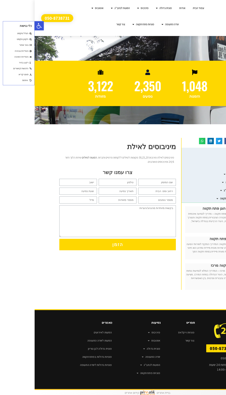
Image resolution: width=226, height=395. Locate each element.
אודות (148, 8)
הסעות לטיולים (54, 157)
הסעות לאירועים (68, 332)
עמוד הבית (164, 8)
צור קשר (86, 24)
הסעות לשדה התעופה (65, 340)
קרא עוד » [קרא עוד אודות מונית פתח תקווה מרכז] (204, 287)
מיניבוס (108, 8)
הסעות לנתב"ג (85, 8)
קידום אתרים (97, 393)
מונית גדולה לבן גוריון (65, 349)
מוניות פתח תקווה (109, 24)
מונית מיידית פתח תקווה (192, 239)
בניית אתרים (129, 393)
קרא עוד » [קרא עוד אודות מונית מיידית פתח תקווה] (204, 257)
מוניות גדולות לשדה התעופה (61, 365)
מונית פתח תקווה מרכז (193, 265)
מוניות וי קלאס (152, 332)
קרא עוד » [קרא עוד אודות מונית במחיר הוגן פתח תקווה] (204, 230)
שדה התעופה (135, 24)
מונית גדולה (129, 8)
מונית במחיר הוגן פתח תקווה (189, 208)
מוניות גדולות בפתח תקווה (62, 357)
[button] (4, 25)
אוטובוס (63, 8)
